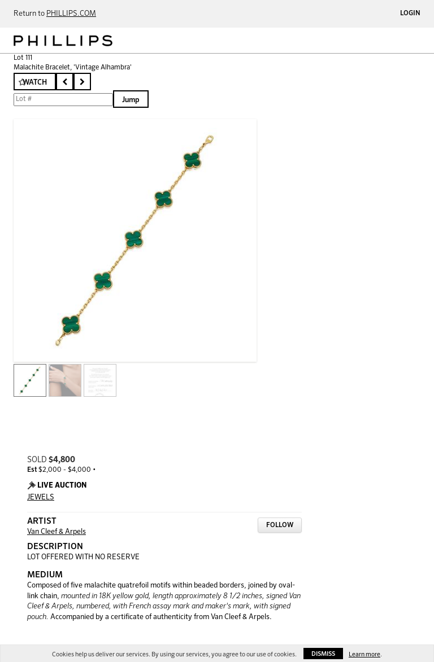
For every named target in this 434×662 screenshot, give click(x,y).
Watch (35, 82)
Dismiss (323, 654)
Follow (279, 525)
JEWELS (40, 497)
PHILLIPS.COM (71, 13)
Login (410, 13)
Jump (131, 100)
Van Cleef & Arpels (56, 532)
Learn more (364, 654)
